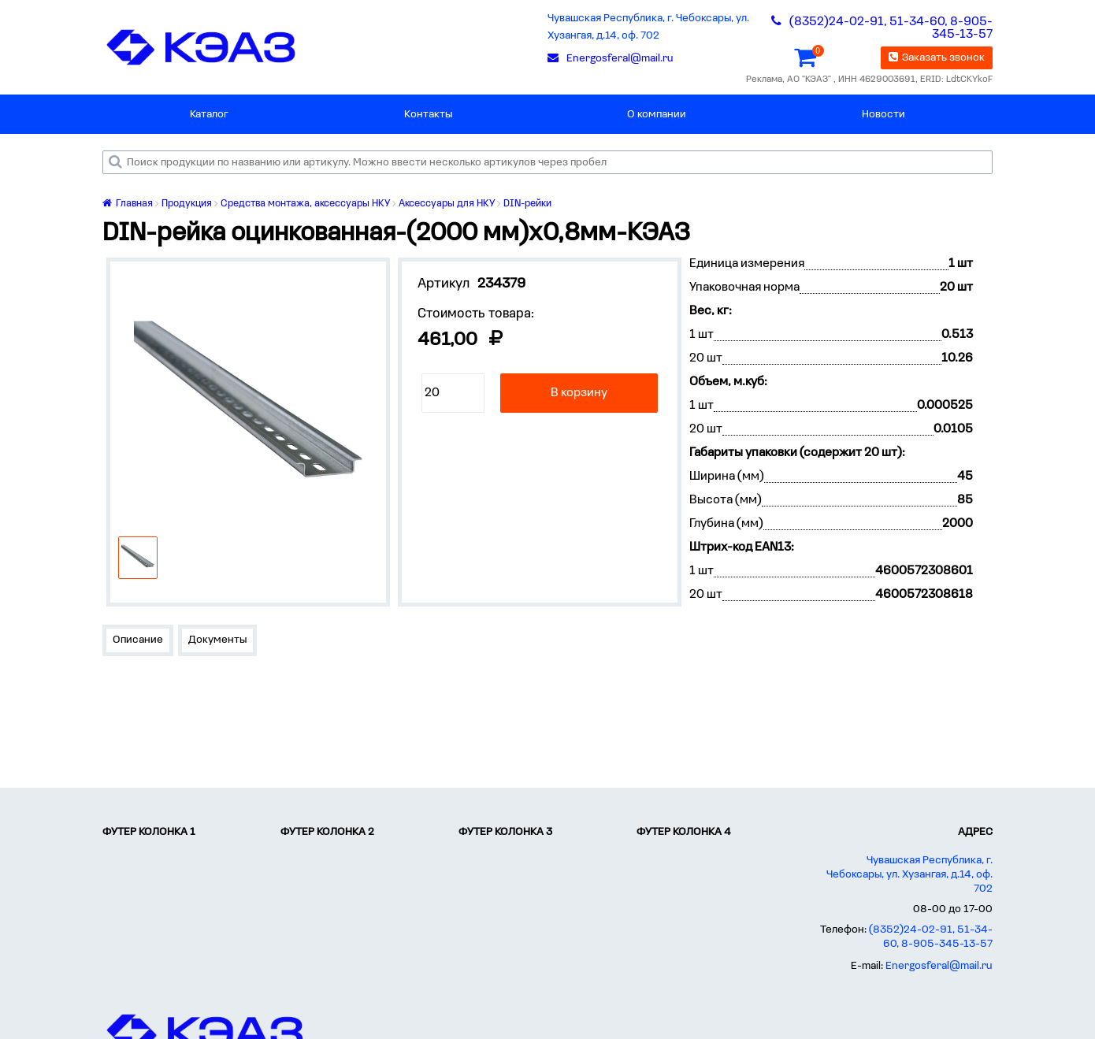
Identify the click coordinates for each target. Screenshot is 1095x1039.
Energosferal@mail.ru (939, 966)
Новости (883, 115)
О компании (656, 115)
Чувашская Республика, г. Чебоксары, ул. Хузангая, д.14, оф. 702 (648, 27)
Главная (127, 204)
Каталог (209, 115)
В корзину (579, 393)
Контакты (428, 115)
